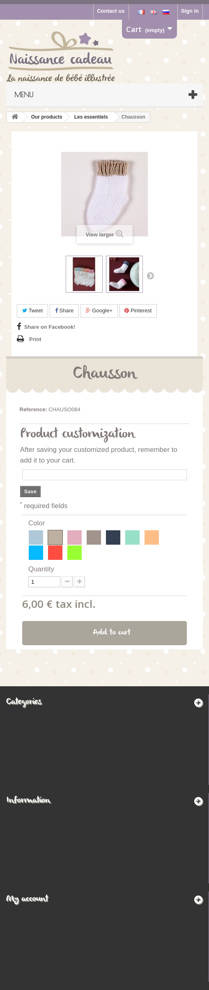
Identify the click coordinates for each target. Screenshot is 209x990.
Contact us (110, 11)
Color (37, 523)
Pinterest (138, 310)
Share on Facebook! (49, 327)
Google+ (99, 310)
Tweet (32, 310)
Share (64, 310)
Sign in (190, 11)
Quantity (41, 569)
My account (27, 899)
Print (35, 339)
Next (150, 275)
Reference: (33, 409)
